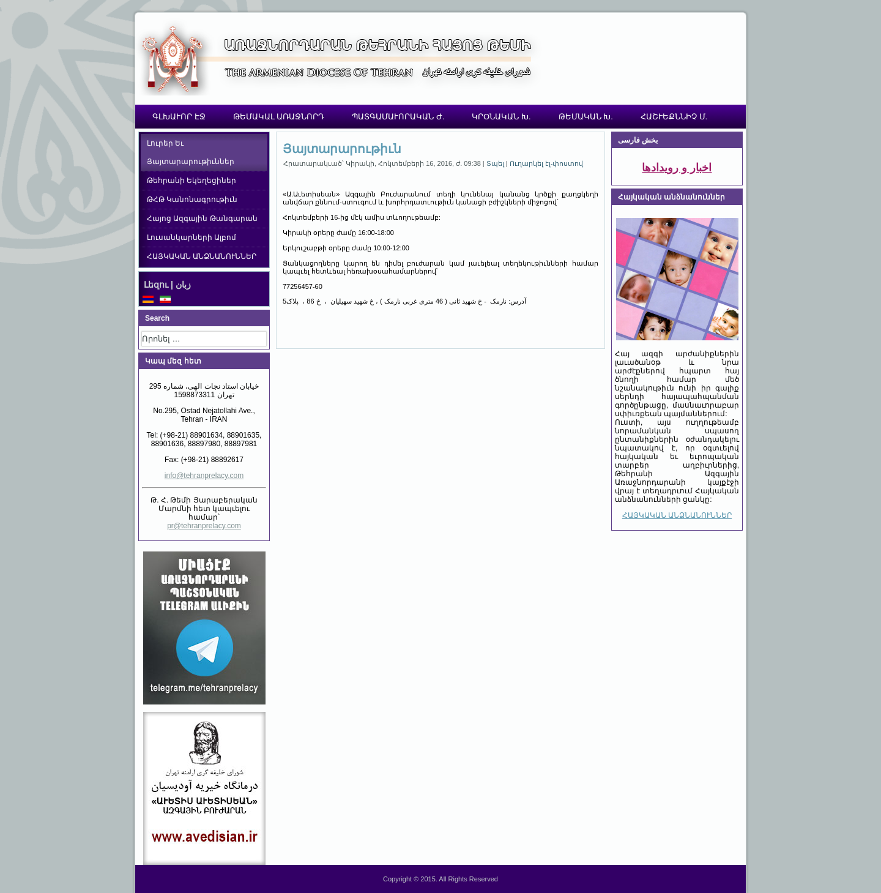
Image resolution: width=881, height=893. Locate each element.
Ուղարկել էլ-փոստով (547, 163)
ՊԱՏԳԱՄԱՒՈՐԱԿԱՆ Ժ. (398, 116)
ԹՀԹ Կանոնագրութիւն (192, 199)
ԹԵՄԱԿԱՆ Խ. (586, 116)
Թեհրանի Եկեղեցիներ (191, 180)
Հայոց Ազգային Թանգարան (202, 218)
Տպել (496, 163)
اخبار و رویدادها (677, 168)
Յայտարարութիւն (342, 148)
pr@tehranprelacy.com (204, 525)
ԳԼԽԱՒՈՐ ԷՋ (179, 116)
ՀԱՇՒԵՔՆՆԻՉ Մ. (674, 116)
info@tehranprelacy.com (204, 475)
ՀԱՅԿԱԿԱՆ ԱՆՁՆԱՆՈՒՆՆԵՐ (201, 256)
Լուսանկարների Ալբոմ (191, 237)
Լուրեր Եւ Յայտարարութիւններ (190, 152)
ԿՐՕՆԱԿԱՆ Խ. (501, 116)
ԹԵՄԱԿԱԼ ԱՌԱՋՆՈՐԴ (279, 116)
